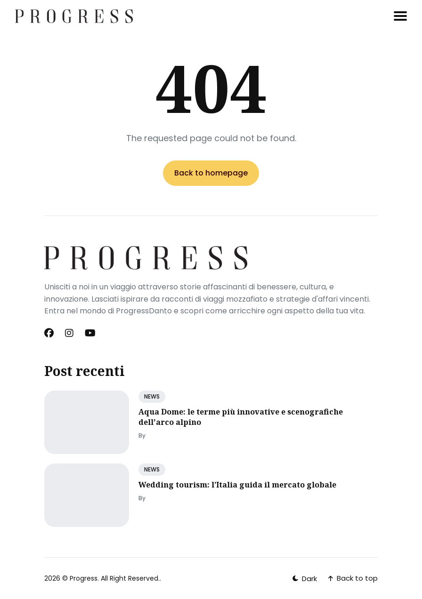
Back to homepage (211, 173)
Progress (83, 578)
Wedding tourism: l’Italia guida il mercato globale (237, 484)
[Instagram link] (69, 333)
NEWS (152, 396)
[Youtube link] (90, 333)
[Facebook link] (50, 333)
